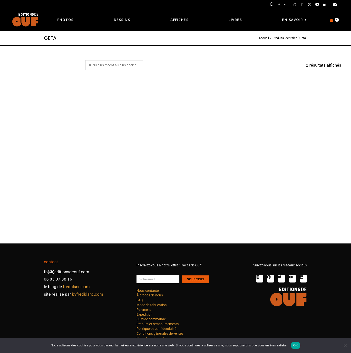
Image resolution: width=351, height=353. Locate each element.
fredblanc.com (76, 286)
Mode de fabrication (151, 305)
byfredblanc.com (87, 294)
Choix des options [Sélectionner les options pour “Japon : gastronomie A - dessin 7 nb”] (125, 225)
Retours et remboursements (157, 324)
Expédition (144, 314)
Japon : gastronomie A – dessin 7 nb (125, 209)
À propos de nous (149, 295)
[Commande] (114, 65)
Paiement (143, 310)
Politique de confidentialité (156, 329)
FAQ (139, 300)
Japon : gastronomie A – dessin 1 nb (213, 209)
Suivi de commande (151, 319)
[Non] (344, 345)
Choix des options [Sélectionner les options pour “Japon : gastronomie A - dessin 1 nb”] (213, 225)
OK (295, 345)
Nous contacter (148, 290)
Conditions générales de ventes (159, 333)
